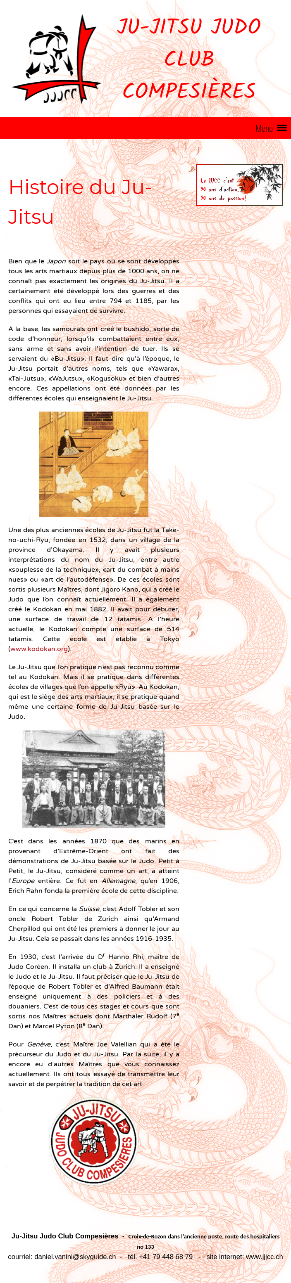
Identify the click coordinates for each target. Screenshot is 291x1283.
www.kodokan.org (39, 649)
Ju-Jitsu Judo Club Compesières (189, 60)
